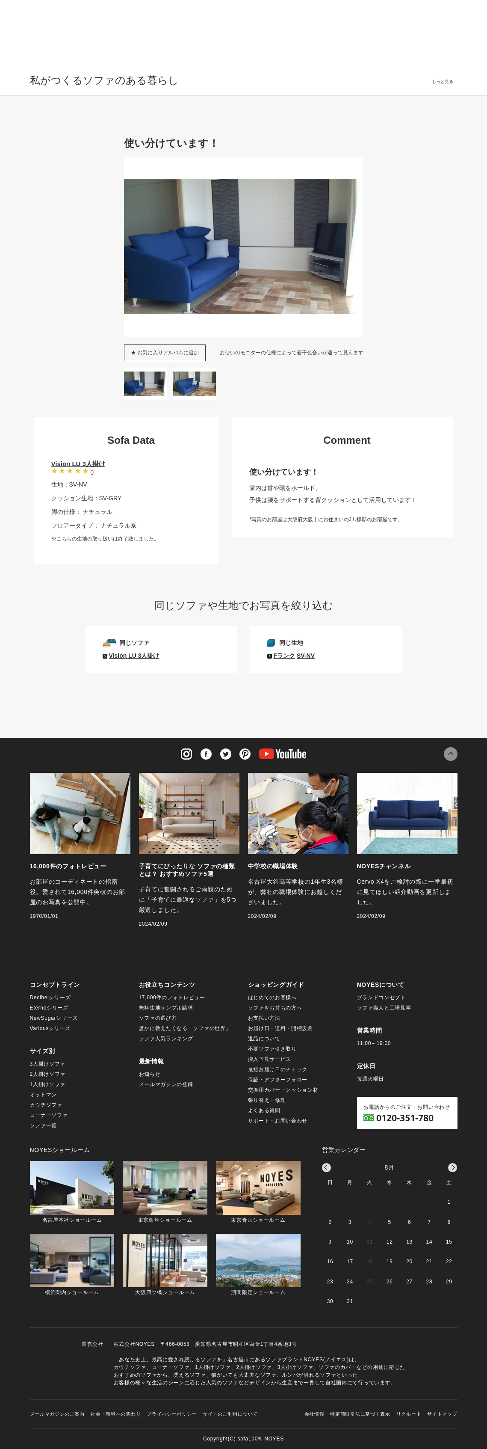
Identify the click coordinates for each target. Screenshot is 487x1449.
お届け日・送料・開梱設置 (280, 1028)
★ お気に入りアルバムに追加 (165, 353)
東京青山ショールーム (258, 1192)
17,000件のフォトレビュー (172, 998)
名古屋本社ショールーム (72, 1192)
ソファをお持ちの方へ (275, 1008)
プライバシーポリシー (172, 1413)
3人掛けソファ (48, 1064)
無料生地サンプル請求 (166, 1008)
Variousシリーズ (50, 1028)
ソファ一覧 (43, 1125)
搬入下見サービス (270, 1059)
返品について (264, 1039)
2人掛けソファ (48, 1074)
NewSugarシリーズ (54, 1018)
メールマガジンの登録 (166, 1084)
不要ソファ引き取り (272, 1049)
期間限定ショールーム (258, 1265)
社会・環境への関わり (116, 1413)
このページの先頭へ (450, 754)
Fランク (284, 655)
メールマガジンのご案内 (57, 1413)
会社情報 (314, 1413)
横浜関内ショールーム (72, 1265)
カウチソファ (46, 1105)
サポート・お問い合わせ (278, 1121)
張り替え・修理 (267, 1100)
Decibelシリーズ (50, 998)
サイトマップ (442, 1413)
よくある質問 (264, 1110)
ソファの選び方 (158, 1018)
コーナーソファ (49, 1115)
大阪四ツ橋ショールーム (165, 1265)
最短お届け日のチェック (278, 1069)
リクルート (409, 1413)
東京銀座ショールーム (165, 1192)
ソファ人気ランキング (166, 1039)
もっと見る (442, 81)
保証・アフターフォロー (278, 1080)
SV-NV (306, 655)
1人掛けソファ (48, 1084)
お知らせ (150, 1074)
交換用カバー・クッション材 (283, 1090)
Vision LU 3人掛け (78, 463)
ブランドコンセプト (381, 998)
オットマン (43, 1095)
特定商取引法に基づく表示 (360, 1413)
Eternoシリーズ (49, 1008)
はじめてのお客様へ (272, 998)
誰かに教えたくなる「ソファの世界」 (185, 1028)
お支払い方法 (264, 1018)
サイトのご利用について (230, 1413)
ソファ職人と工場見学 (384, 1008)
